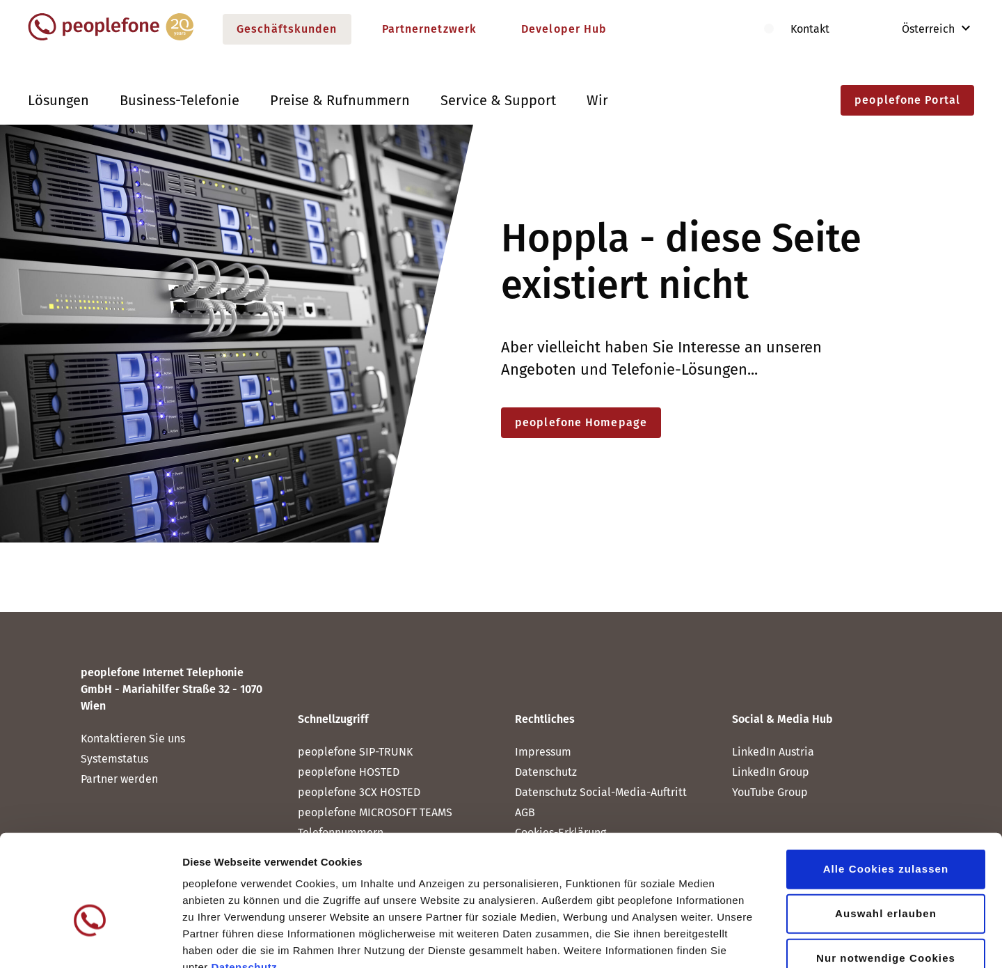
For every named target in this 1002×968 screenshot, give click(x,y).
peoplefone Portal (907, 100)
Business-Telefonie (179, 100)
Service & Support (498, 100)
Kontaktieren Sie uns (133, 738)
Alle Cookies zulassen (886, 786)
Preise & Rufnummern (340, 100)
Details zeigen (740, 940)
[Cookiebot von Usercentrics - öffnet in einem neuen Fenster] (90, 940)
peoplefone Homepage (581, 422)
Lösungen (58, 100)
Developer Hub (564, 29)
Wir (597, 100)
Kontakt (809, 29)
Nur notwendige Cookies (885, 875)
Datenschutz (244, 884)
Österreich (918, 29)
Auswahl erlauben (886, 830)
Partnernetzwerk (429, 29)
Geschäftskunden (287, 29)
